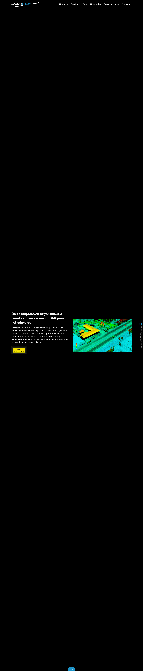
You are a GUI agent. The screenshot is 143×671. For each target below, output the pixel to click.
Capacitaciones (111, 4)
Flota (84, 4)
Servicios (75, 4)
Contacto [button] (126, 4)
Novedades (95, 4)
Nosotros (63, 4)
